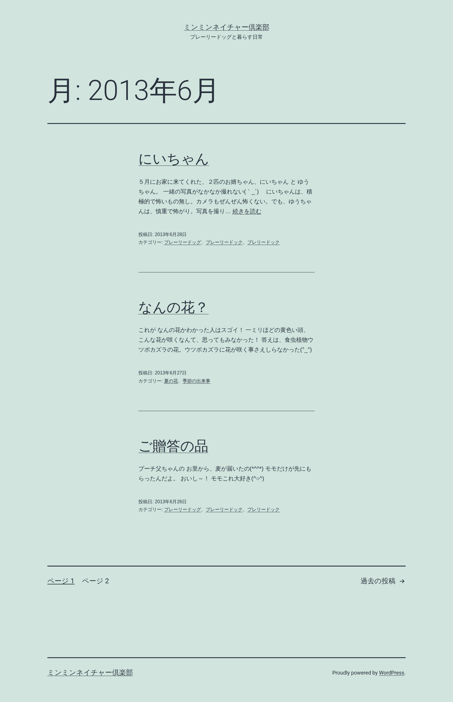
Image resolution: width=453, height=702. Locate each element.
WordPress (391, 673)
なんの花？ (173, 307)
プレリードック (263, 242)
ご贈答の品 (173, 446)
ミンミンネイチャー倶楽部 (226, 27)
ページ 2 (95, 581)
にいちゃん (173, 159)
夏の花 (171, 380)
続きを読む (247, 211)
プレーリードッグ (182, 242)
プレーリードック (224, 242)
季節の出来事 (196, 380)
